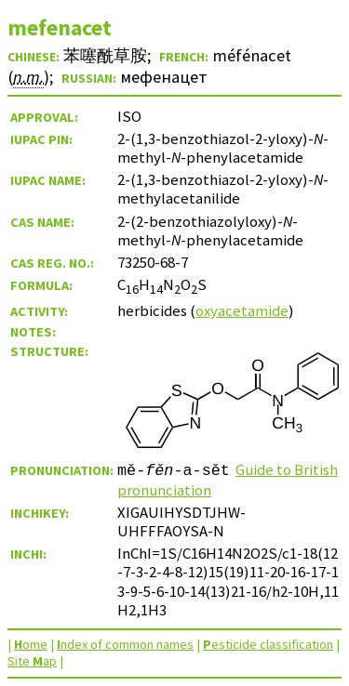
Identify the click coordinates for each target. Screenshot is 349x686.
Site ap (32, 661)
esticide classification (268, 644)
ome (30, 644)
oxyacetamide (242, 310)
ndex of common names (125, 644)
